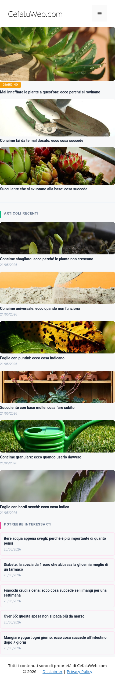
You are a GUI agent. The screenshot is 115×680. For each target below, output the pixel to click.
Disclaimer (52, 671)
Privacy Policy (79, 671)
